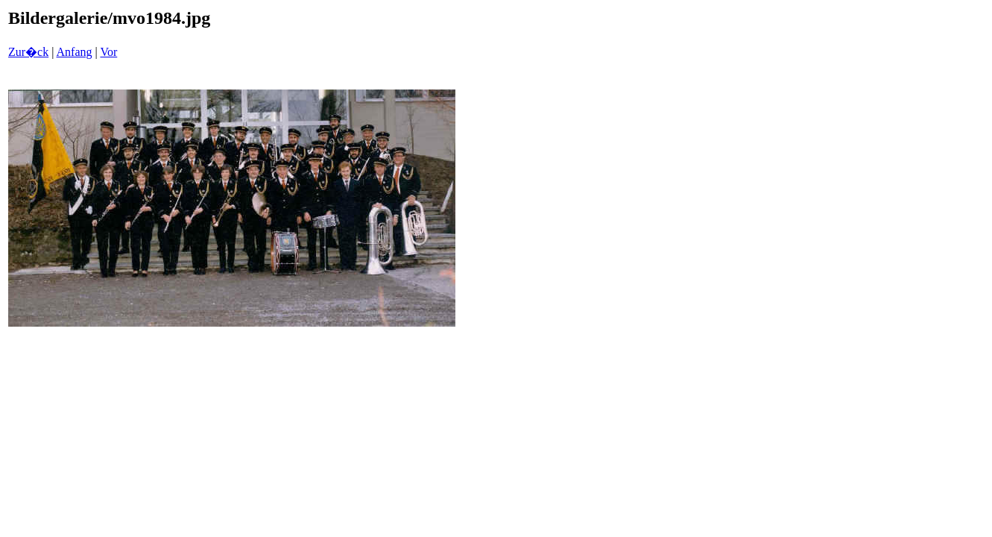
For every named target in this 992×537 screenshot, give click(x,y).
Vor (108, 51)
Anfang (74, 51)
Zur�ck (28, 51)
